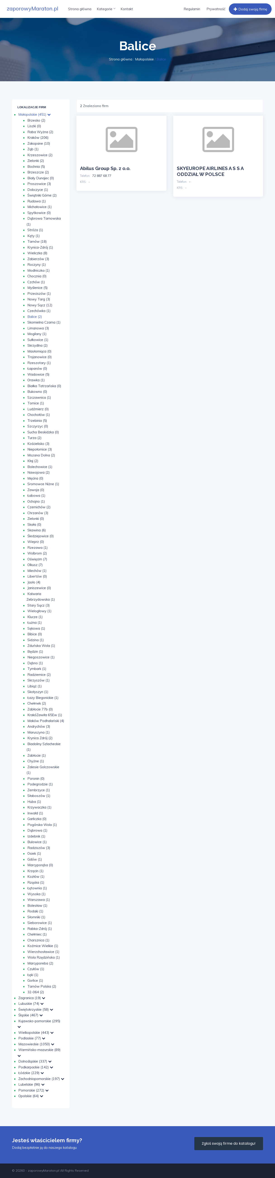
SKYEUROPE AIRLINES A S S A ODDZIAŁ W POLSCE (210, 171)
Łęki (32, 975)
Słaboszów (38, 796)
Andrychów (38, 726)
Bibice (34, 634)
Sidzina (35, 640)
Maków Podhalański (45, 721)
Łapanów (37, 368)
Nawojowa (38, 472)
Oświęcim (37, 559)
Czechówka (39, 311)
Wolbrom (37, 553)
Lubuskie (31, 1003)
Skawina (36, 530)
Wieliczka (37, 253)
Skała (34, 524)
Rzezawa (37, 547)
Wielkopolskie (36, 1032)
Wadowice (38, 374)
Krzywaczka (39, 807)
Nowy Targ (38, 299)
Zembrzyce (38, 790)
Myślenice (37, 288)
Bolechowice (39, 467)
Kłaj (32, 461)
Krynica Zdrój (40, 738)
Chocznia (37, 276)
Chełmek (36, 703)
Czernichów (39, 507)
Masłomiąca (39, 351)
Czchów (36, 282)
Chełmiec (37, 934)
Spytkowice (39, 213)
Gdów (34, 859)
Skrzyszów (38, 680)
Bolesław (37, 905)
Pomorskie (33, 1090)
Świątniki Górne (42, 195)
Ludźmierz (38, 409)
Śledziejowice (40, 536)
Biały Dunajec (40, 178)
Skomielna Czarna (44, 322)
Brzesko (36, 120)
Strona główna (79, 9)
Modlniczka (38, 270)
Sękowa (36, 628)
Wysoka (36, 894)
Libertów (37, 576)
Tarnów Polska (41, 986)
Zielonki (35, 160)
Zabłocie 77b (40, 709)
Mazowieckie (36, 1044)
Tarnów (37, 241)
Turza (34, 438)
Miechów (37, 571)
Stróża (35, 230)
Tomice (35, 403)
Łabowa (36, 495)
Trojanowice (39, 357)
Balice (34, 316)
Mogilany (37, 334)
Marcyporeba (40, 963)
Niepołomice (39, 449)
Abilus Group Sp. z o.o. (105, 168)
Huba (34, 801)
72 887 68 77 (101, 176)
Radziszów (38, 848)
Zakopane (38, 143)
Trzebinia (37, 420)
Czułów (35, 969)
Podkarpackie (35, 1067)
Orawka (36, 380)
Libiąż (34, 686)
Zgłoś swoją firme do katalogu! (229, 1143)
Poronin (36, 778)
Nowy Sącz (39, 305)
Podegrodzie (40, 784)
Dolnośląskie (35, 1061)
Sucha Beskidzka (43, 432)
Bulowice (37, 842)
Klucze (35, 617)
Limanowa (38, 328)
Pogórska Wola (42, 825)
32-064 (35, 992)
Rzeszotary (39, 363)
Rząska (35, 882)
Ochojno (36, 501)
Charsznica (38, 940)
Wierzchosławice (43, 952)
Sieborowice (39, 923)
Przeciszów (39, 293)
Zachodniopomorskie (41, 1079)
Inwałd (35, 813)
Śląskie (30, 1015)
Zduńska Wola (41, 645)
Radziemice (39, 674)
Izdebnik (36, 836)
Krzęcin (35, 871)
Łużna (34, 622)
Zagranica (31, 998)
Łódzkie (31, 1073)
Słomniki (36, 917)
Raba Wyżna (40, 132)
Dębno (35, 663)
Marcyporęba (40, 865)
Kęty (33, 236)
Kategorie (106, 9)
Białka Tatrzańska (44, 386)
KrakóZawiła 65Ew (44, 715)
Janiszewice (39, 588)
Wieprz (35, 542)
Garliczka (37, 819)
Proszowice (39, 184)
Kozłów (36, 876)
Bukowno (37, 391)
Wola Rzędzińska (43, 957)
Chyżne (35, 761)
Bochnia (36, 166)
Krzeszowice (40, 155)
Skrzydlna (37, 345)
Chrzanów (37, 513)
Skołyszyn (37, 692)
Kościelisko (38, 443)
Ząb (33, 149)
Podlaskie (31, 1038)
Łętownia (37, 888)
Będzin (35, 651)
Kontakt (127, 9)
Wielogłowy (39, 611)
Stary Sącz (38, 605)
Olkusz (35, 565)
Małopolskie (144, 59)
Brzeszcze (38, 172)
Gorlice (35, 980)
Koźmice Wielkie (42, 946)
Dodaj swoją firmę (249, 9)
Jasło (33, 582)
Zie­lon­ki (35, 518)
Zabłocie (36, 755)
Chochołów (38, 415)
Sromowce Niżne (43, 484)
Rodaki (35, 911)
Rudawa (36, 201)
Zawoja (35, 490)
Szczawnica (39, 397)
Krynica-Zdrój (40, 247)
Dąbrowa (37, 830)
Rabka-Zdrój (39, 928)
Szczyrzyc (37, 426)
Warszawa (38, 899)
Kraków (38, 137)
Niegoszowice (41, 657)
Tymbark (36, 669)
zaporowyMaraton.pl (32, 8)
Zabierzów (38, 259)
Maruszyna (38, 732)
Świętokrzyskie (35, 1009)
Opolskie (30, 1096)
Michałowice (39, 207)
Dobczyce (37, 189)
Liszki (34, 126)
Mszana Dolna (41, 455)
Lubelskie (31, 1084)
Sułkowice (37, 340)
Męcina (35, 478)
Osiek (34, 853)
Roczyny (36, 264)
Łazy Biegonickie (43, 698)
